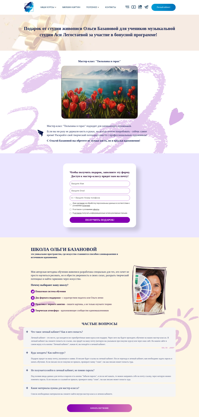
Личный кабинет (163, 7)
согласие (81, 203)
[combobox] (73, 198)
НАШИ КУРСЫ (48, 7)
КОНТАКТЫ (110, 7)
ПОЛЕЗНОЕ (92, 7)
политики (86, 206)
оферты (96, 209)
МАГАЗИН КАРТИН (71, 7)
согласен (78, 213)
